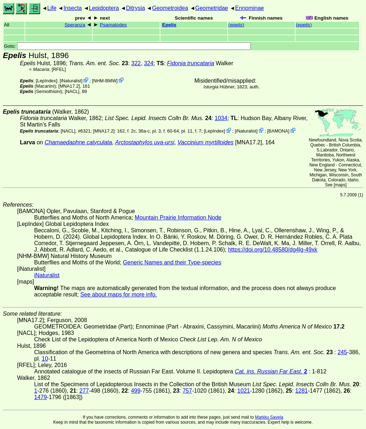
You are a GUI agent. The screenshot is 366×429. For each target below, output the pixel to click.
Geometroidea (170, 8)
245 (342, 352)
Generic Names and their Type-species (172, 262)
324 (149, 63)
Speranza (74, 24)
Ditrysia (135, 8)
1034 (221, 118)
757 (187, 391)
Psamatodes (113, 24)
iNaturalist (71, 80)
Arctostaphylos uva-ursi (144, 142)
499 (135, 391)
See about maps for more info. (118, 294)
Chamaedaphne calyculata (78, 142)
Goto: (127, 46)
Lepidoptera (104, 8)
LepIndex (46, 80)
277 (84, 391)
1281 (301, 391)
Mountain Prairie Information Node (178, 217)
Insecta (72, 8)
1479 (40, 397)
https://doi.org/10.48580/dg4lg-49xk (272, 250)
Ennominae (249, 8)
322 (136, 63)
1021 (243, 391)
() (236, 24)
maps (340, 184)
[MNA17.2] (69, 86)
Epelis (169, 24)
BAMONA (278, 131)
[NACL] (72, 91)
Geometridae (211, 8)
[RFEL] (59, 69)
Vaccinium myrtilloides (205, 142)
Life (52, 8)
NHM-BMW (104, 80)
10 (45, 359)
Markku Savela (269, 417)
